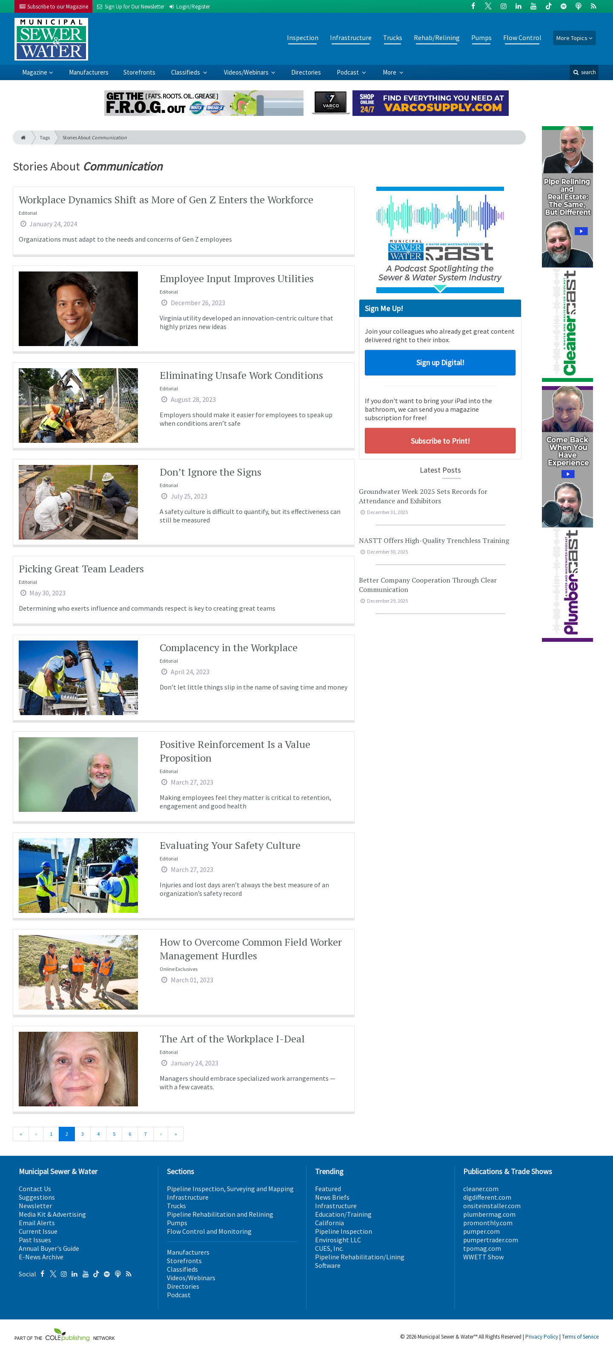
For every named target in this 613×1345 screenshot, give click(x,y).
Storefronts (139, 72)
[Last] (176, 1134)
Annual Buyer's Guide (49, 1248)
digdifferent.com (487, 1197)
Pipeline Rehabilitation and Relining (220, 1214)
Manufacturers (89, 72)
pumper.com (481, 1231)
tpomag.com (482, 1248)
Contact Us (35, 1188)
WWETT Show (483, 1257)
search (584, 72)
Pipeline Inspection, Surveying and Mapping (230, 1188)
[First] (21, 1134)
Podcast (348, 72)
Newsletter (35, 1205)
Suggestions (37, 1197)
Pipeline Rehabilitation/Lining (359, 1257)
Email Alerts (37, 1222)
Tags (45, 137)
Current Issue (38, 1231)
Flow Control (522, 37)
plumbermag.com (489, 1214)
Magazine (34, 72)
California (329, 1222)
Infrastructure (351, 37)
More (390, 72)
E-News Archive (41, 1257)
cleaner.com (480, 1188)
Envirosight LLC (338, 1239)
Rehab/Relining (437, 37)
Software (328, 1265)
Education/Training (343, 1214)
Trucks (392, 37)
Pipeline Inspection (343, 1231)
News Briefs (332, 1197)
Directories (306, 72)
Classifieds (186, 72)
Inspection (302, 37)
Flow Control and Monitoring (209, 1231)
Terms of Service (580, 1336)
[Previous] (36, 1134)
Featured (328, 1188)
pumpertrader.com (490, 1239)
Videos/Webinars (247, 72)
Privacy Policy (541, 1336)
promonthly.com (488, 1222)
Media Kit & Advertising (52, 1214)
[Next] (160, 1134)
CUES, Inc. (329, 1248)
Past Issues (35, 1239)
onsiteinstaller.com (492, 1205)
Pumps (481, 37)
